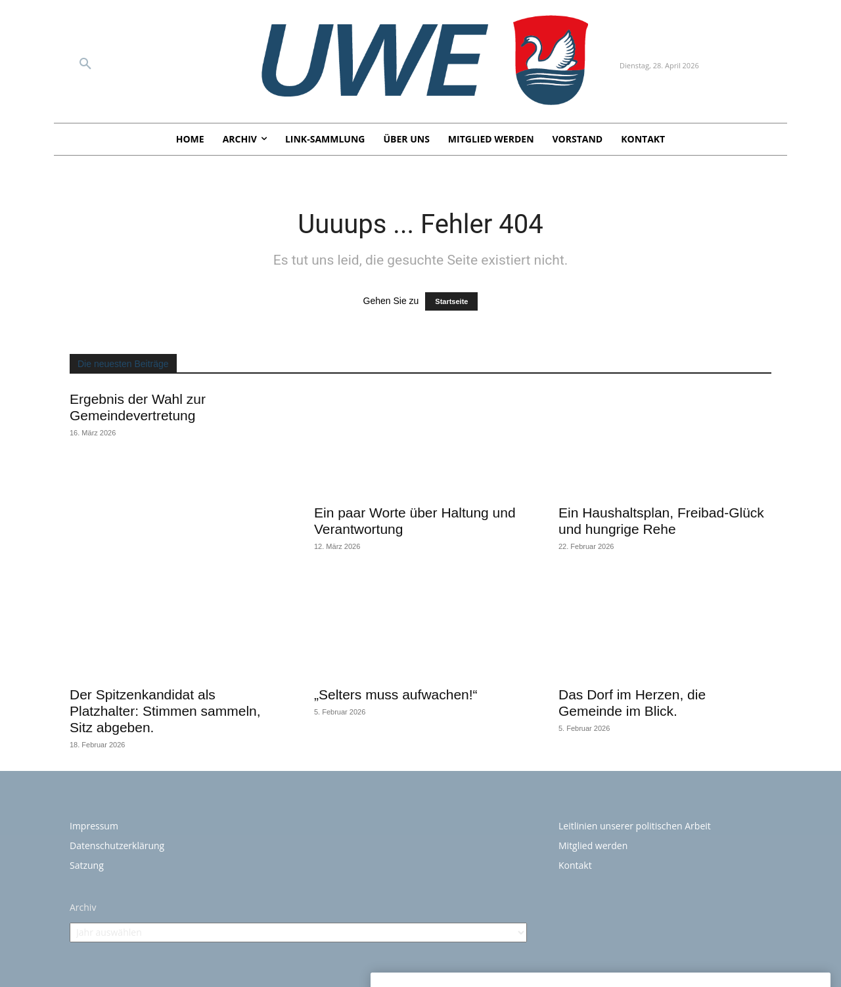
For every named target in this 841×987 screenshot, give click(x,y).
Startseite (451, 301)
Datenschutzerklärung (117, 845)
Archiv (83, 907)
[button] (85, 64)
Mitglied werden (592, 845)
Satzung (87, 865)
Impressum (94, 826)
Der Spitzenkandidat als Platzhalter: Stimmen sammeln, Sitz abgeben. (165, 711)
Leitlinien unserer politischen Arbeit (634, 826)
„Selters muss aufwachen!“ (396, 694)
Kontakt (575, 865)
